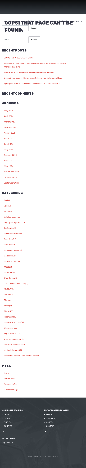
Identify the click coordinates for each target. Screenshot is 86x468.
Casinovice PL (10, 228)
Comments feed (11, 384)
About (7, 414)
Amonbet (8, 211)
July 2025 (8, 138)
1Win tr (7, 200)
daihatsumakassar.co (13, 233)
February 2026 (10, 127)
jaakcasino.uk (10, 255)
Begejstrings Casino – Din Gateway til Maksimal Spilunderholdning (33, 78)
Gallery (49, 422)
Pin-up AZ (8, 294)
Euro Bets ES (9, 244)
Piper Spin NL (10, 316)
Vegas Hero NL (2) (12, 333)
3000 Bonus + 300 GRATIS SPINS (19, 57)
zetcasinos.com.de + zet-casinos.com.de (21, 355)
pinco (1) (8, 305)
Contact (8, 426)
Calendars (8, 422)
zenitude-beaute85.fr (13, 350)
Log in (6, 373)
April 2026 (8, 116)
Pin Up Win (9, 289)
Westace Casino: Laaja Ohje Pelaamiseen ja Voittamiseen (29, 72)
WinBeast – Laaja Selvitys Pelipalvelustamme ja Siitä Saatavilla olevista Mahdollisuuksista (35, 65)
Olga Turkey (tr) (11, 278)
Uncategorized (10, 328)
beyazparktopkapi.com (14, 222)
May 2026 (8, 110)
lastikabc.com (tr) (12, 261)
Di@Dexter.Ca (7, 443)
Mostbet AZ (9, 272)
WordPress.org (10, 389)
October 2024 (10, 155)
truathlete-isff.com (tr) (14, 322)
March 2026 (9, 121)
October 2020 (10, 177)
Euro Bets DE (10, 239)
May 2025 (8, 149)
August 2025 (9, 133)
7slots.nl (7, 205)
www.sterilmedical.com (14, 344)
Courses (7, 418)
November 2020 (11, 171)
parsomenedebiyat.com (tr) (16, 283)
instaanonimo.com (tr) (13, 250)
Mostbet (8, 266)
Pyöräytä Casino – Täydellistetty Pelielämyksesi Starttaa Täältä (32, 83)
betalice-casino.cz (12, 217)
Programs (51, 418)
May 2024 (8, 166)
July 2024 (8, 160)
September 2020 (11, 182)
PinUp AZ (8, 311)
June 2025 (8, 144)
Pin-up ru (8, 300)
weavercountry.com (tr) (14, 339)
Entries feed (9, 378)
